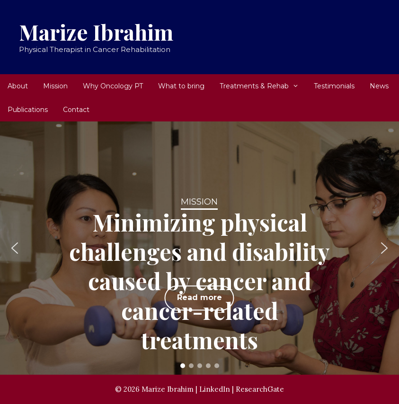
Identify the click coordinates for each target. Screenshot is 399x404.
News (379, 86)
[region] (199, 248)
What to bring (181, 86)
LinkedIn (214, 389)
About (18, 86)
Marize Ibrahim (96, 31)
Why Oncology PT (113, 86)
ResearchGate (260, 389)
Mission (55, 86)
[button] (14, 248)
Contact (76, 109)
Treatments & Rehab (263, 86)
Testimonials (334, 86)
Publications (28, 109)
